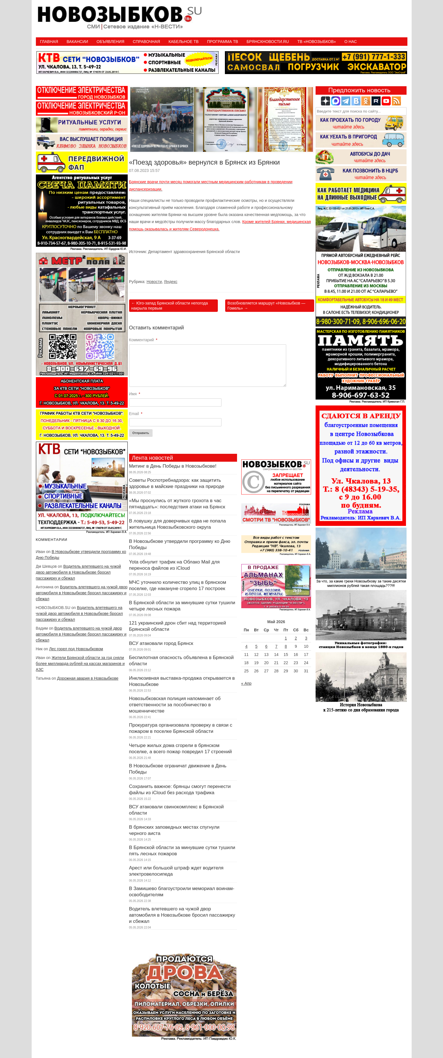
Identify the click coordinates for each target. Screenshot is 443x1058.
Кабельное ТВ (183, 41)
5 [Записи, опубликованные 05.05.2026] (256, 646)
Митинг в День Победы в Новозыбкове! (173, 466)
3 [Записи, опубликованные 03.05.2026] (306, 638)
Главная (49, 41)
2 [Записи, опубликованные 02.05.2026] (296, 638)
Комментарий (143, 340)
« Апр (246, 683)
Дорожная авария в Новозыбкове (87, 678)
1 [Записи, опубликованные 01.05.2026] (286, 638)
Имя (134, 394)
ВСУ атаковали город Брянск (161, 643)
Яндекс (170, 281)
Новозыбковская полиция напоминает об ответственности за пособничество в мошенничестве (175, 705)
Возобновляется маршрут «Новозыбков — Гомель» (266, 305)
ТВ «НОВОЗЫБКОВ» (316, 41)
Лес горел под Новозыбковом (76, 649)
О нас (350, 41)
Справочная (146, 41)
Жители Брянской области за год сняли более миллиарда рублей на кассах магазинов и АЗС (80, 663)
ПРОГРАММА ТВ (222, 41)
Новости (154, 281)
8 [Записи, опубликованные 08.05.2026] (286, 646)
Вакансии (77, 41)
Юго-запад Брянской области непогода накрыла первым (169, 305)
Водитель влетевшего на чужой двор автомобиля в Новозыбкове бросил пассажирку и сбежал (78, 572)
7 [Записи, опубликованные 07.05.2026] (276, 646)
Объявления (110, 41)
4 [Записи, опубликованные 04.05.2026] (246, 646)
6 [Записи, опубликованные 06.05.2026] (266, 646)
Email (135, 413)
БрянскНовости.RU (268, 41)
